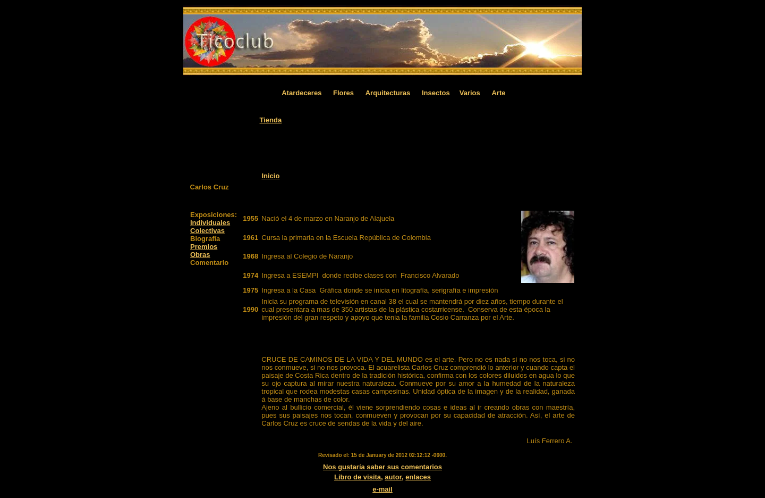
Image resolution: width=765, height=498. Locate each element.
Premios (203, 247)
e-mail (382, 489)
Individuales (210, 223)
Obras (200, 255)
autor (393, 477)
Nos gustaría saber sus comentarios (382, 467)
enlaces (418, 477)
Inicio (270, 176)
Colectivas (207, 231)
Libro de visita (357, 477)
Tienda (271, 120)
